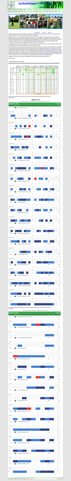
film (36, 9)
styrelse (40, 9)
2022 (46, 11)
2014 (22, 11)
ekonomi (44, 9)
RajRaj (24, 9)
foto (34, 9)
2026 (59, 11)
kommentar (15, 9)
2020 (40, 11)
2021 (43, 11)
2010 (9, 11)
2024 (53, 11)
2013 (19, 11)
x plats (52, 9)
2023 (50, 11)
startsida (10, 9)
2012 (16, 11)
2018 (34, 11)
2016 (28, 11)
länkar (49, 9)
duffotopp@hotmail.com (31, 478)
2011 (12, 11)
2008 (56, 9)
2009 (59, 9)
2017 (31, 11)
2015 (25, 11)
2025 (56, 11)
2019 (37, 11)
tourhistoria (29, 9)
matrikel (20, 9)
